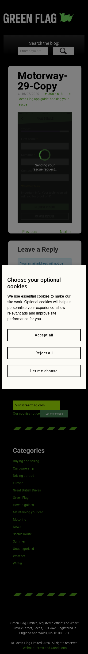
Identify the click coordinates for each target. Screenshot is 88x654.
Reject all (44, 353)
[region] (44, 327)
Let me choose (43, 371)
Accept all (44, 335)
